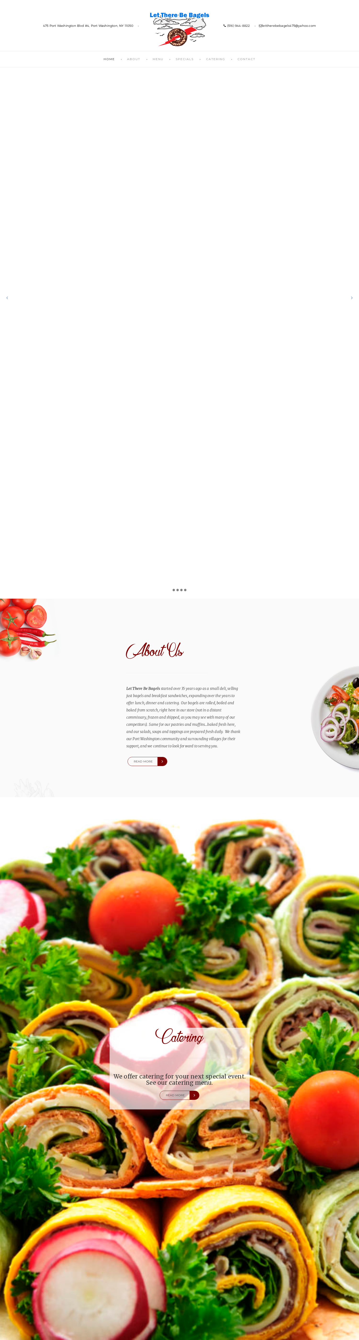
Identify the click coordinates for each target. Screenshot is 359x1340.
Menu (158, 59)
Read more (143, 761)
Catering (215, 59)
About (133, 59)
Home (109, 59)
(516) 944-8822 (237, 26)
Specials (185, 59)
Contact (246, 59)
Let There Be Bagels (179, 29)
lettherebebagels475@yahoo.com (287, 26)
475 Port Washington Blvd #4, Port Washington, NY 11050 (88, 26)
